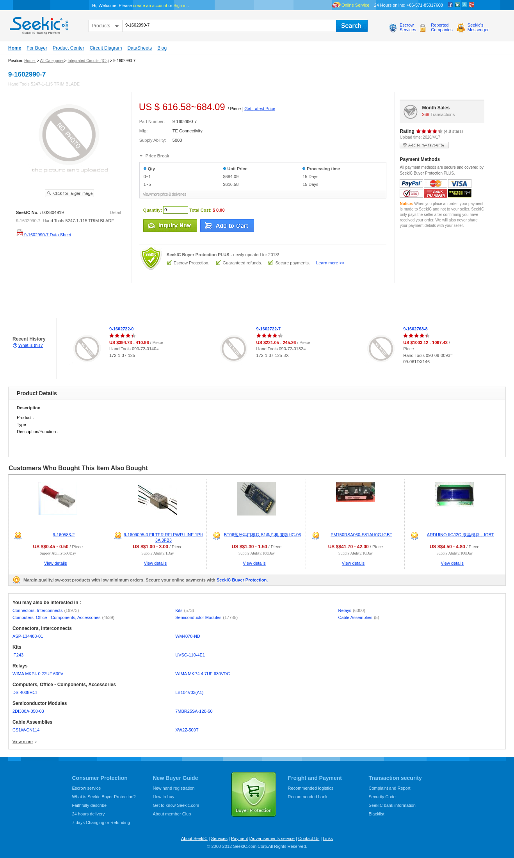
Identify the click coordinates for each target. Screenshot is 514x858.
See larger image (69, 193)
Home (14, 48)
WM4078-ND (187, 636)
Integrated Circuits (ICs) (88, 61)
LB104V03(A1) (189, 692)
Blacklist (376, 814)
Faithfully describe (89, 805)
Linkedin (457, 5)
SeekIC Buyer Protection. (242, 580)
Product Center (68, 48)
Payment (239, 838)
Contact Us (308, 838)
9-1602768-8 (415, 328)
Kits (184, 610)
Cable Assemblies (358, 617)
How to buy (163, 796)
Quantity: (152, 209)
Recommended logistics (311, 788)
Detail (115, 212)
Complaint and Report (390, 788)
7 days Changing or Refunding (101, 822)
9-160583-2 (64, 534)
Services (219, 838)
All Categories (52, 61)
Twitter (464, 5)
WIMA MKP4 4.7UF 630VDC (202, 673)
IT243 (17, 655)
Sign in (180, 5)
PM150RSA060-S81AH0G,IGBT (361, 534)
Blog (162, 48)
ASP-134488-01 (27, 636)
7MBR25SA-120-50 (193, 711)
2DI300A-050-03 (28, 711)
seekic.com (38, 23)
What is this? (30, 345)
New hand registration (174, 788)
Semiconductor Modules (206, 617)
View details (55, 563)
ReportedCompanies (442, 27)
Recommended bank (308, 796)
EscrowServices (408, 27)
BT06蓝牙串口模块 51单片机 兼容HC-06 (262, 534)
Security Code (382, 796)
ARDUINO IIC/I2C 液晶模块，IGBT (460, 534)
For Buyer (37, 48)
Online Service (355, 5)
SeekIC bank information (392, 805)
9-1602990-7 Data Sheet (43, 234)
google (471, 5)
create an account (150, 5)
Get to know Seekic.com (176, 805)
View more (22, 741)
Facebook (450, 5)
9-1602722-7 (268, 328)
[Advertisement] (142, 300)
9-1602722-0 (121, 328)
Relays (351, 610)
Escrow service (86, 788)
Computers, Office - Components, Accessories (63, 617)
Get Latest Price (259, 108)
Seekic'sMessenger (478, 27)
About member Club (172, 814)
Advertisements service (272, 838)
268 (425, 114)
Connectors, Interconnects (45, 610)
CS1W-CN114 (26, 730)
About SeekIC (194, 838)
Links (328, 838)
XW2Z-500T (186, 730)
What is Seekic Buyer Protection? (104, 796)
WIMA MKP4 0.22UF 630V (37, 673)
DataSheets (139, 48)
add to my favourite (424, 145)
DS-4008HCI (24, 692)
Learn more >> (330, 262)
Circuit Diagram (106, 48)
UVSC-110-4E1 (190, 655)
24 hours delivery (88, 814)
